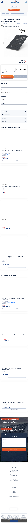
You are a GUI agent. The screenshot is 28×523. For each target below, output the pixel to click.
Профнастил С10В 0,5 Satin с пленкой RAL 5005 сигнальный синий (12, 257)
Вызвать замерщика (14, 449)
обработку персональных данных (14, 452)
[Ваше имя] (14, 439)
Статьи (14, 491)
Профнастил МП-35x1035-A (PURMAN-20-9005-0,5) (13, 334)
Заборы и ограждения (14, 480)
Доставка (14, 492)
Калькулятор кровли (14, 9)
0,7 (7, 190)
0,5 (7, 155)
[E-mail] (14, 445)
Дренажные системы (14, 474)
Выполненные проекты (14, 490)
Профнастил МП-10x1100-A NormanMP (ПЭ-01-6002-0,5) (13, 151)
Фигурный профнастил (11, 302)
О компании (14, 487)
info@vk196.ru (14, 504)
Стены (14, 469)
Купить (17, 160)
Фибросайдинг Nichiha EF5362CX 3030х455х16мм (13, 402)
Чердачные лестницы (14, 476)
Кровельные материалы (14, 470)
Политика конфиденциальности (14, 496)
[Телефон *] (14, 442)
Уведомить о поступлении (14, 409)
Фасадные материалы (14, 471)
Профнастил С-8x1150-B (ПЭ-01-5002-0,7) (11, 186)
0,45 (7, 225)
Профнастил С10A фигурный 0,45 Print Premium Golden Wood (12, 221)
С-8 (7, 189)
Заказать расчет (20, 76)
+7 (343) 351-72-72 (14, 5)
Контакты (14, 495)
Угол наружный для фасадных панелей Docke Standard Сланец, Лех (12, 369)
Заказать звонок (14, 6)
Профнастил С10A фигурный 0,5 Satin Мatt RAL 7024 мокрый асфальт (13, 299)
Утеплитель (14, 479)
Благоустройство (14, 483)
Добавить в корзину (7, 77)
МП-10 (8, 154)
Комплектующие (14, 481)
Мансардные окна (14, 475)
